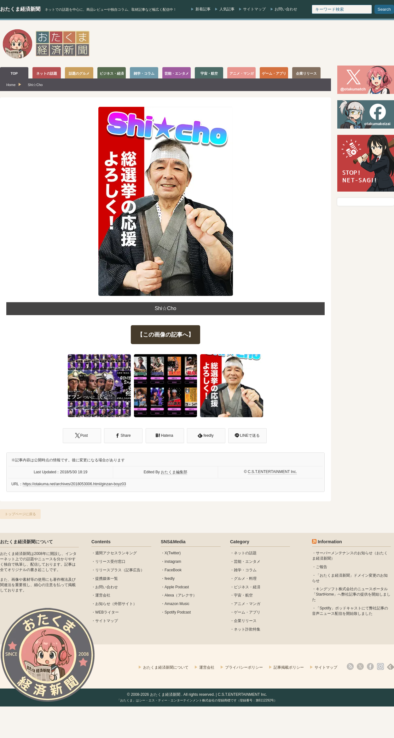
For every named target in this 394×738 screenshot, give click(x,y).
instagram (173, 561)
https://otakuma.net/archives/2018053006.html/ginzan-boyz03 (74, 484)
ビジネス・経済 (247, 587)
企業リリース (245, 621)
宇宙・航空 (243, 595)
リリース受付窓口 (110, 561)
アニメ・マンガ (247, 604)
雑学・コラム (245, 570)
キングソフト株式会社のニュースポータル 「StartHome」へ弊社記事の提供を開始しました (351, 594)
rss (350, 666)
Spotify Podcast (178, 612)
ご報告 (321, 567)
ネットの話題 (245, 553)
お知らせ (102, 604)
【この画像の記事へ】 (165, 335)
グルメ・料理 (245, 578)
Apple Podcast (177, 587)
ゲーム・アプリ (247, 612)
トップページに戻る (20, 514)
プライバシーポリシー (244, 667)
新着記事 (203, 9)
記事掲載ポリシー (289, 667)
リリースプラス (108, 570)
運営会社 (102, 595)
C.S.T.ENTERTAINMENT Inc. (272, 472)
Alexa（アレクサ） (181, 595)
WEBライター (107, 612)
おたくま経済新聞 (20, 9)
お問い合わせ (286, 9)
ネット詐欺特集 (247, 629)
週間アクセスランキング (116, 553)
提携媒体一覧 (106, 578)
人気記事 (227, 9)
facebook (370, 666)
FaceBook (173, 570)
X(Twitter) (173, 553)
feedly (170, 578)
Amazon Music (177, 604)
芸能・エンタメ (247, 561)
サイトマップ (254, 9)
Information (330, 541)
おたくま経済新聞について (26, 541)
